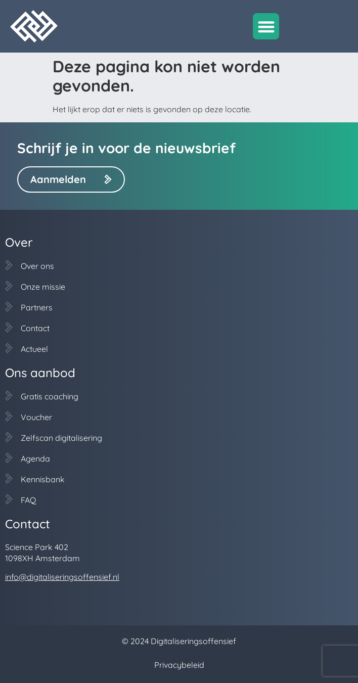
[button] (266, 26)
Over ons (37, 266)
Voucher (36, 417)
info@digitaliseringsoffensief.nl (62, 577)
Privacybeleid (179, 665)
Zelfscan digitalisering (61, 438)
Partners (37, 307)
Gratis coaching (49, 396)
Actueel (34, 349)
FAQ (28, 500)
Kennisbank (43, 479)
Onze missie (43, 287)
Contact (35, 328)
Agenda (35, 458)
